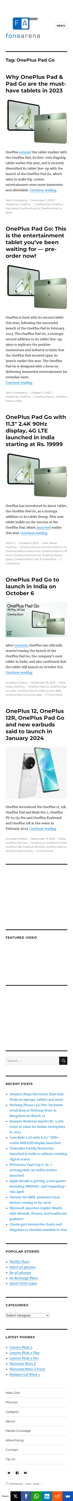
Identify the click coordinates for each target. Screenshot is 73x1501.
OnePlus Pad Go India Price (23, 551)
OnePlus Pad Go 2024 (19, 850)
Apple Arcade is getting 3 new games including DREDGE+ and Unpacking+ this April (38, 1186)
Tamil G (10, 543)
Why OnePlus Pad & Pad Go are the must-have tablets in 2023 (36, 84)
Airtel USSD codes (23, 1283)
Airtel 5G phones (22, 1267)
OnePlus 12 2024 (56, 842)
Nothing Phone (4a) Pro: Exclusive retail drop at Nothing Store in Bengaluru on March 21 (36, 1110)
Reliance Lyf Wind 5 (25, 1374)
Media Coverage (18, 1431)
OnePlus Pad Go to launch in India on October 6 (32, 586)
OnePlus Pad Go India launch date (39, 690)
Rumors (23, 842)
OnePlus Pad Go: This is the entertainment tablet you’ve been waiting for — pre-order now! (36, 242)
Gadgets (12, 1412)
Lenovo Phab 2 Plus (25, 1353)
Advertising (15, 1440)
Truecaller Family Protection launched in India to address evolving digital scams (38, 1153)
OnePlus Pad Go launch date (24, 694)
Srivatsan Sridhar (16, 682)
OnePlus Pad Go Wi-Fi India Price (35, 559)
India (45, 543)
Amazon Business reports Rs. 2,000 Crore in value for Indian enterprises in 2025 (37, 1126)
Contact (12, 1450)
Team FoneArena (16, 200)
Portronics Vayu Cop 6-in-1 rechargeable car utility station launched (33, 1170)
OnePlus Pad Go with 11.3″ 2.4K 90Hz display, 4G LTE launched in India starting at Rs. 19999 (36, 430)
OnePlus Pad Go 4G (54, 547)
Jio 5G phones (20, 1272)
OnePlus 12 (38, 842)
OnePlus (25, 204)
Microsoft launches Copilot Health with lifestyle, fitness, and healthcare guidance (38, 1213)
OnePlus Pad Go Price (27, 555)
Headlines (12, 204)
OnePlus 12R (13, 846)
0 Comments (54, 694)
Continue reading (43, 190)
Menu (61, 25)
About (10, 1421)
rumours (20, 645)
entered (25, 152)
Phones (12, 1402)
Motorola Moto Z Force (27, 1369)
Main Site (13, 1393)
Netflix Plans (20, 1262)
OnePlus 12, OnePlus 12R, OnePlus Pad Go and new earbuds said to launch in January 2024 (35, 724)
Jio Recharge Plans (24, 1278)
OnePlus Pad (42, 204)
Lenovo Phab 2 (21, 1347)
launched (44, 527)
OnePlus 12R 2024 (33, 846)
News (53, 543)
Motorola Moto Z (23, 1364)
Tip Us (10, 1459)
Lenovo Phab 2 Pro (24, 1358)
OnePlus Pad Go (29, 208)
